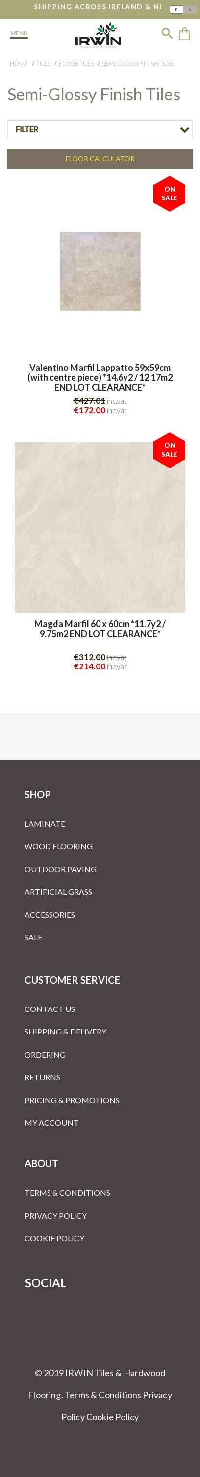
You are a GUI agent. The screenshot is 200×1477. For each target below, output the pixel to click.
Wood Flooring (59, 846)
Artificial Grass (58, 891)
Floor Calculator (100, 158)
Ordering (45, 1054)
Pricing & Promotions (72, 1100)
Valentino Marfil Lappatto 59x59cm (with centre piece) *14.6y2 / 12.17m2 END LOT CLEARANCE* (100, 377)
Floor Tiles (76, 63)
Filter (27, 129)
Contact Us (50, 1008)
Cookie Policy (54, 1238)
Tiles (43, 63)
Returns (42, 1077)
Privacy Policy (56, 1215)
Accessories (50, 914)
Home (19, 63)
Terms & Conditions (67, 1192)
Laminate (45, 823)
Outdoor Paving (61, 869)
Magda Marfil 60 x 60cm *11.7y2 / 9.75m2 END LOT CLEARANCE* (100, 629)
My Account (52, 1122)
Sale (33, 937)
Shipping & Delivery (65, 1031)
